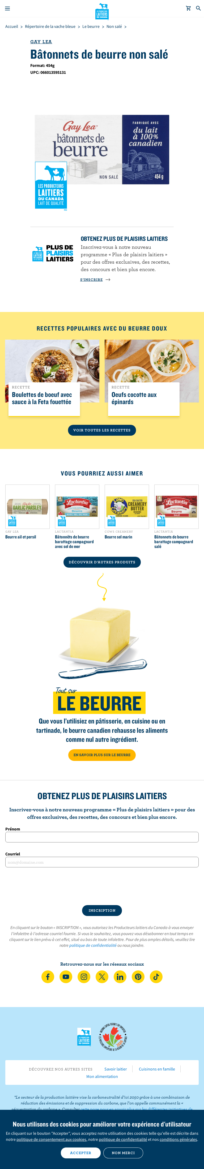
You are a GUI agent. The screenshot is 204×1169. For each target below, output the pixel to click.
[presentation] (102, 886)
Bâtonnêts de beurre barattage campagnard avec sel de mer (74, 541)
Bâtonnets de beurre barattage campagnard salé (173, 541)
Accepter (80, 1153)
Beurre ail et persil (20, 536)
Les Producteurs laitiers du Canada (102, 11)
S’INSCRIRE (95, 279)
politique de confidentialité (93, 945)
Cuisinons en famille (157, 1069)
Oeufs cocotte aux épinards (134, 398)
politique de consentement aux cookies (51, 1139)
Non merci (123, 1153)
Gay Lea (41, 41)
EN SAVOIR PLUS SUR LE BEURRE (102, 755)
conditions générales (178, 1139)
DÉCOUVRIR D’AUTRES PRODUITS (102, 562)
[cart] (188, 8)
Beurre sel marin (118, 536)
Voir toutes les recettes (102, 430)
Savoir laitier (115, 1069)
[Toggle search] (198, 8)
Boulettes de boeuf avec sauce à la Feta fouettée (42, 398)
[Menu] (7, 8)
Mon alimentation (102, 1076)
